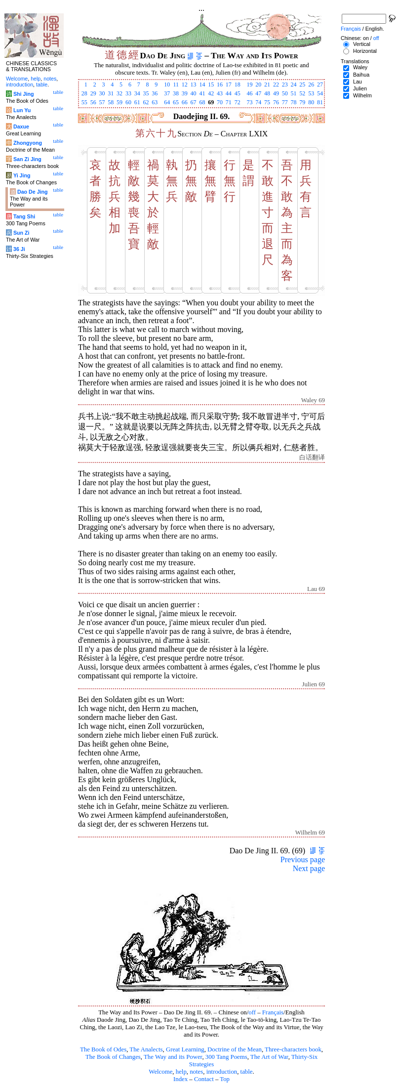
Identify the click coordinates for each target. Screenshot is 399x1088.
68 (202, 102)
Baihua (361, 75)
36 (155, 93)
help (181, 1071)
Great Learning (185, 1049)
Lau (357, 81)
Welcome (160, 1071)
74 (258, 102)
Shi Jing (23, 94)
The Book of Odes (103, 1049)
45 (237, 93)
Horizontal (365, 51)
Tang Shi (24, 216)
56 (93, 102)
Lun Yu (22, 110)
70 (220, 102)
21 (267, 84)
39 (185, 93)
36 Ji (19, 249)
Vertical (361, 44)
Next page (309, 868)
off (252, 1012)
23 (285, 84)
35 (146, 93)
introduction (222, 1071)
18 (237, 84)
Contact (204, 1079)
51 (294, 93)
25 (302, 84)
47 (258, 93)
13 (194, 84)
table (246, 1071)
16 (220, 84)
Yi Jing (22, 175)
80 (311, 102)
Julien (360, 88)
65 (176, 102)
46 (249, 93)
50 (285, 93)
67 (194, 102)
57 (102, 102)
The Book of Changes (113, 1056)
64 (167, 102)
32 (119, 93)
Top (225, 1079)
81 (320, 102)
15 (211, 84)
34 (137, 93)
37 (167, 93)
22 (276, 84)
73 (249, 102)
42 (211, 93)
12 (185, 84)
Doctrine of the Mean (234, 1049)
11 (176, 84)
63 (155, 102)
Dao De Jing (32, 192)
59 (119, 102)
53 (311, 93)
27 (320, 84)
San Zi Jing (27, 159)
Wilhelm (362, 95)
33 (128, 93)
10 (167, 84)
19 (249, 84)
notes (196, 1071)
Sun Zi (21, 233)
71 (229, 102)
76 (276, 102)
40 (194, 93)
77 (285, 102)
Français (272, 1012)
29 (93, 93)
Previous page (302, 859)
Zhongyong (27, 143)
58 (111, 102)
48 (267, 93)
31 (111, 93)
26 (311, 84)
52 (302, 93)
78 (294, 102)
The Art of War (269, 1056)
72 (237, 102)
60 (128, 102)
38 (176, 93)
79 (302, 102)
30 (102, 93)
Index (180, 1079)
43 (220, 93)
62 (146, 102)
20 (258, 84)
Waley (360, 67)
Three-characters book (293, 1049)
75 (267, 102)
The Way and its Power (173, 1056)
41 (202, 93)
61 (137, 102)
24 (294, 84)
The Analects (145, 1049)
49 (276, 93)
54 (320, 93)
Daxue (21, 126)
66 (185, 102)
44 (229, 93)
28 (84, 93)
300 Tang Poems (226, 1056)
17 (229, 84)
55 (84, 102)
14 (202, 84)
